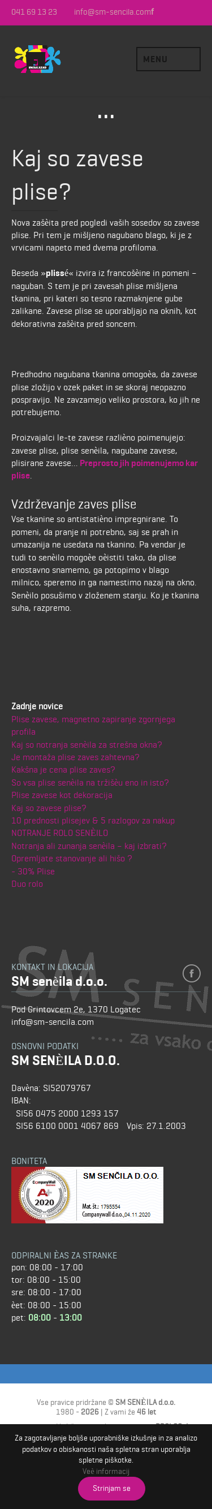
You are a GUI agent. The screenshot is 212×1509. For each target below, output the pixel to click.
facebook (192, 973)
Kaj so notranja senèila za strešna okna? (86, 744)
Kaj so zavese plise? (48, 808)
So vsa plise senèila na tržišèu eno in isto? (90, 782)
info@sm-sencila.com (112, 12)
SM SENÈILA (53, 59)
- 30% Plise (33, 871)
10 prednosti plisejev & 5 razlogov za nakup (93, 820)
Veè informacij (106, 1471)
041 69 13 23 (34, 12)
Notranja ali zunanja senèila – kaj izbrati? (89, 845)
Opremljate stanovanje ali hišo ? (71, 858)
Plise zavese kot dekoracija (62, 795)
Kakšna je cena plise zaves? (63, 769)
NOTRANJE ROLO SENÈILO (59, 832)
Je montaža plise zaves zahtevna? (75, 757)
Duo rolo (27, 883)
